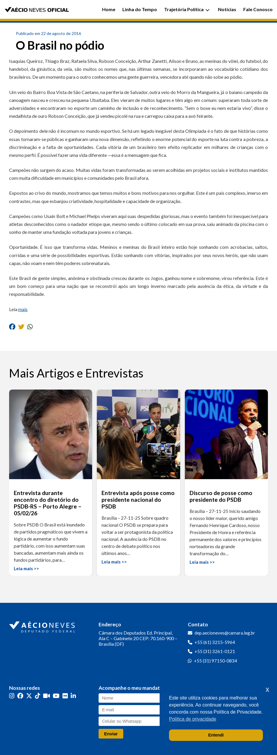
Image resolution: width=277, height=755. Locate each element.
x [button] (267, 689)
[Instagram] (11, 696)
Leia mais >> (26, 568)
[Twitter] (29, 696)
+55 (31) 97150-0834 (215, 660)
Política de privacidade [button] (192, 719)
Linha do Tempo (139, 9)
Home (108, 9)
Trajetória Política (187, 9)
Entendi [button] (216, 735)
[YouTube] (56, 696)
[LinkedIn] (73, 696)
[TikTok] (37, 696)
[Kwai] (46, 696)
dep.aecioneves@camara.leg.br (225, 632)
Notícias (227, 9)
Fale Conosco (258, 9)
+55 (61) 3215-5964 (215, 642)
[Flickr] (65, 696)
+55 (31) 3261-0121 (215, 651)
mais (23, 309)
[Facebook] (20, 696)
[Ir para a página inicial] (43, 626)
